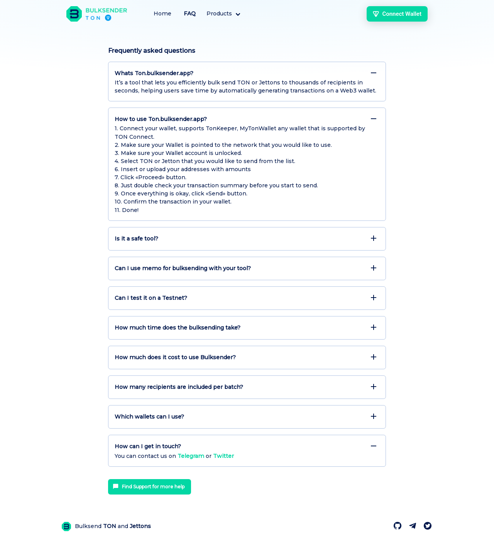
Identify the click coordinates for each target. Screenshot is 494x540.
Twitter (223, 456)
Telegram (191, 456)
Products (219, 13)
